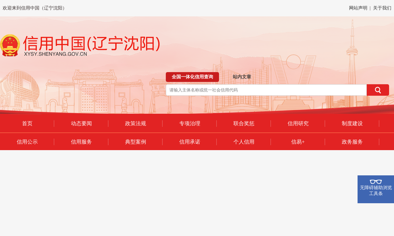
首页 (27, 123)
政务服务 (352, 142)
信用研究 (298, 123)
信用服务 (81, 142)
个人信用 (243, 142)
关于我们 (382, 8)
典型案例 (135, 142)
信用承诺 (189, 142)
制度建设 (352, 123)
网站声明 (358, 8)
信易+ (298, 142)
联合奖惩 (243, 123)
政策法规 (135, 123)
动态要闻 (81, 123)
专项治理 (189, 123)
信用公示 (27, 142)
